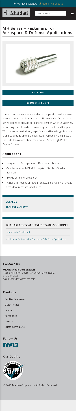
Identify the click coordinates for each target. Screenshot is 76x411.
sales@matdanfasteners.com (19, 279)
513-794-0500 (11, 275)
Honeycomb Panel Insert (18, 232)
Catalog (11, 201)
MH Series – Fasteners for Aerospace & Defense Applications (36, 239)
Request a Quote (17, 207)
